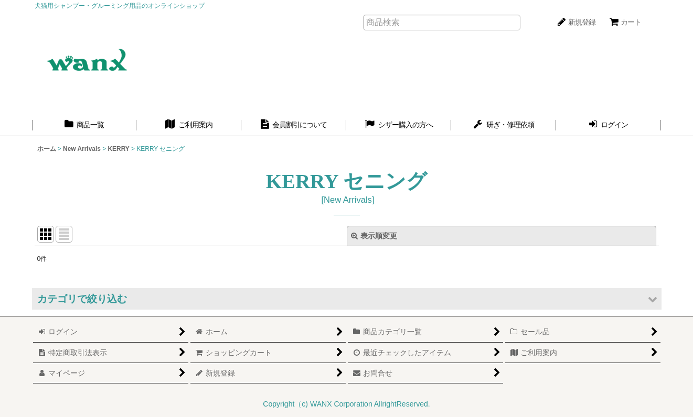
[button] (347, 299)
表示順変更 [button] (374, 236)
